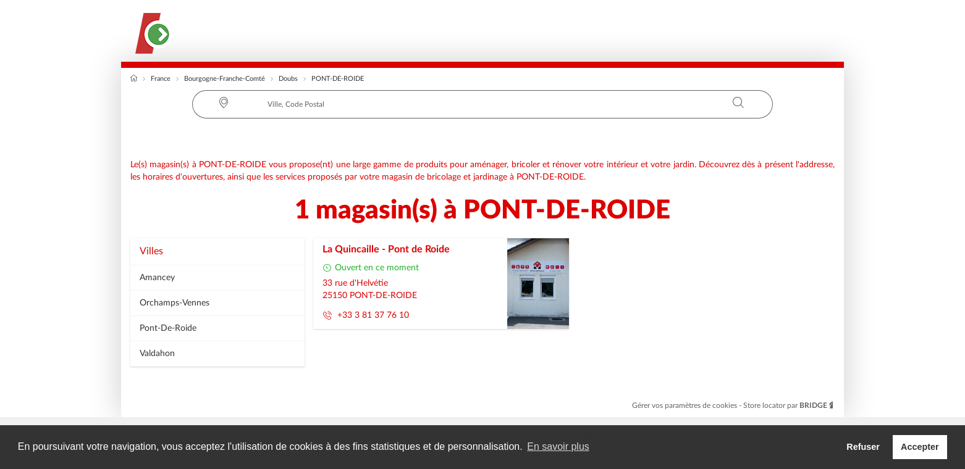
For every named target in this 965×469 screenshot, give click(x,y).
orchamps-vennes (174, 303)
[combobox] (482, 104)
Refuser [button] (863, 447)
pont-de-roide (168, 328)
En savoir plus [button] (558, 446)
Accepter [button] (920, 447)
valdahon (157, 353)
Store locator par (789, 405)
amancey (157, 277)
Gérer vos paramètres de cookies (685, 405)
